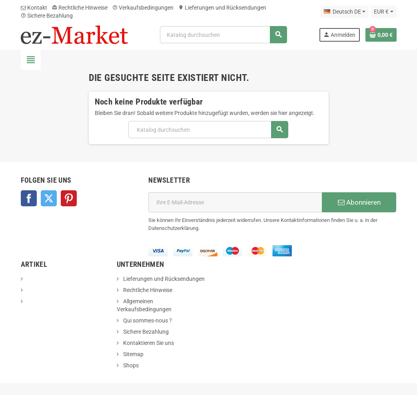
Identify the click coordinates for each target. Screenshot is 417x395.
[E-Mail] (235, 202)
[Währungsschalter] (383, 12)
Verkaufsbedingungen (143, 7)
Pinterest (69, 198)
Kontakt (34, 7)
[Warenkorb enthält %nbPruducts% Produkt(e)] (381, 35)
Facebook (29, 198)
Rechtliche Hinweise (80, 7)
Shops (130, 365)
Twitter (49, 198)
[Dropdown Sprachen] (345, 12)
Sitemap (133, 354)
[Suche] (223, 34)
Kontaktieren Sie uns (148, 343)
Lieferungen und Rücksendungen (222, 7)
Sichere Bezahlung (47, 15)
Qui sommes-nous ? (147, 320)
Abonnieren (359, 202)
